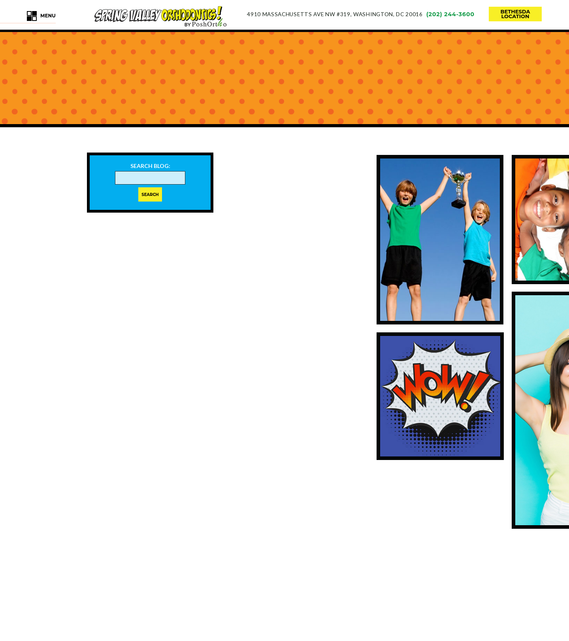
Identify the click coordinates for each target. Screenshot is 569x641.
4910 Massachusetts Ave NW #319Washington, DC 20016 (334, 14)
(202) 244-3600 (450, 14)
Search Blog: (150, 166)
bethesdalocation (515, 13)
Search (149, 194)
